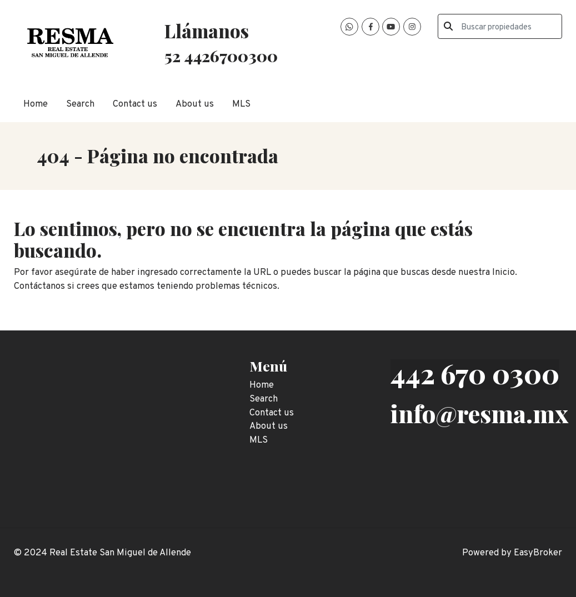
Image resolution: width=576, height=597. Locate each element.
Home (35, 104)
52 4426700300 (221, 55)
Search (80, 104)
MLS (241, 104)
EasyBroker (538, 553)
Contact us (135, 104)
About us (195, 104)
